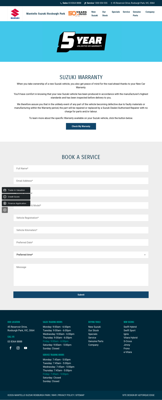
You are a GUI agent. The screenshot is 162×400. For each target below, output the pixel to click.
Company (150, 12)
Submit (81, 295)
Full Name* (22, 168)
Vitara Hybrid (131, 337)
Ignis (126, 334)
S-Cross (128, 341)
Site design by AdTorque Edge (138, 395)
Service (126, 12)
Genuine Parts (137, 14)
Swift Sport (130, 330)
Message (21, 267)
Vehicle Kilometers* (26, 230)
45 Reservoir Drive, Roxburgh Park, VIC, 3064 (132, 3)
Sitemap (80, 395)
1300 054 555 (95, 3)
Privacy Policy (66, 395)
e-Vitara (128, 352)
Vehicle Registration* (27, 217)
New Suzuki (95, 14)
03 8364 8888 (70, 3)
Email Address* (24, 180)
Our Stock (105, 14)
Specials (116, 12)
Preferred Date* (24, 242)
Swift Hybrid (130, 326)
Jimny (127, 344)
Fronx (127, 348)
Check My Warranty (81, 126)
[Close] (5, 210)
